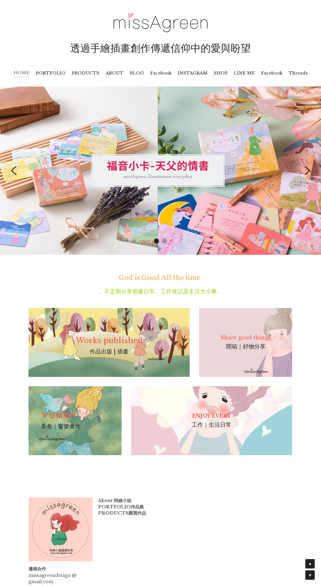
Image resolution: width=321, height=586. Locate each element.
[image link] (160, 21)
